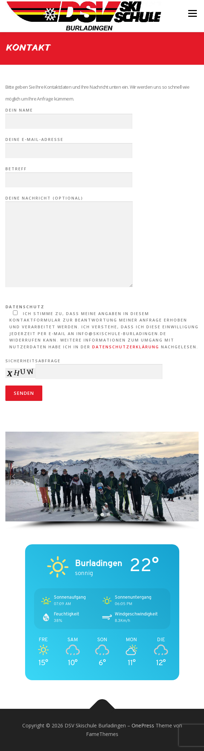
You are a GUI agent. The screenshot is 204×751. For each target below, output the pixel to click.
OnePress (143, 725)
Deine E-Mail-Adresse (68, 145)
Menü (192, 13)
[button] (13, 476)
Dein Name (68, 115)
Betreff (68, 174)
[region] (102, 481)
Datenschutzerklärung (125, 346)
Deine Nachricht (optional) (69, 242)
